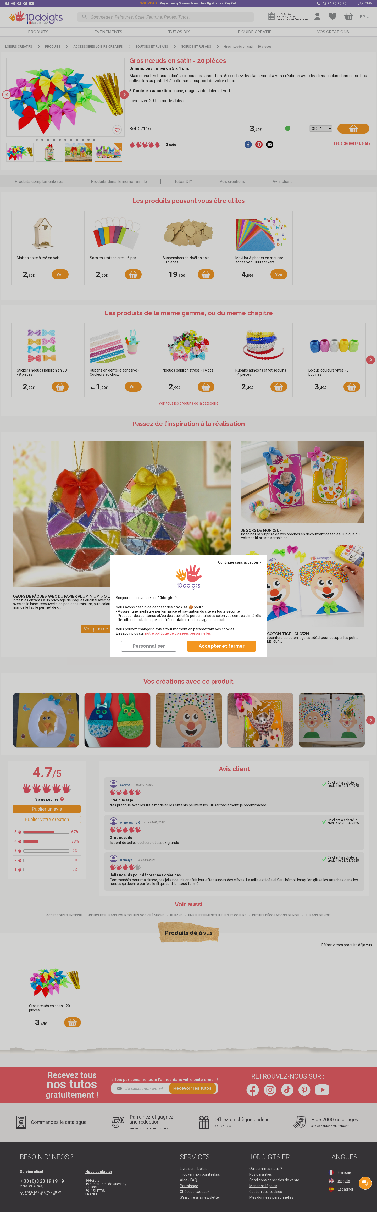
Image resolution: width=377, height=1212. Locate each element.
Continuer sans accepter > (239, 562)
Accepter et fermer (222, 646)
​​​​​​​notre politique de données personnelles (178, 633)
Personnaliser (149, 646)
